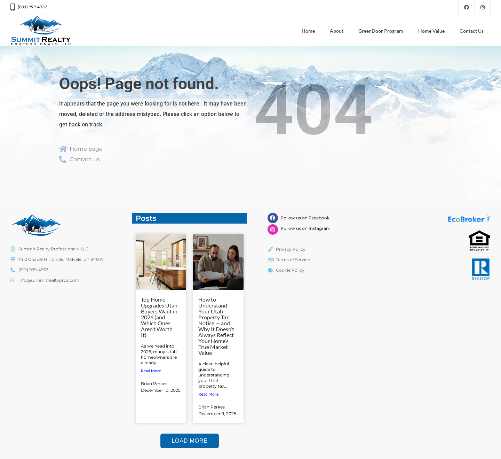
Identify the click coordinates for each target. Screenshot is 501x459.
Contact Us (472, 31)
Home (308, 31)
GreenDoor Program (380, 31)
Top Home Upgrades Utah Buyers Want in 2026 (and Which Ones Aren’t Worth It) (159, 317)
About (336, 31)
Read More (151, 370)
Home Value (431, 31)
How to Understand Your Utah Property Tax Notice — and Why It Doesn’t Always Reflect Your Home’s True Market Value (216, 326)
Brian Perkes (154, 383)
